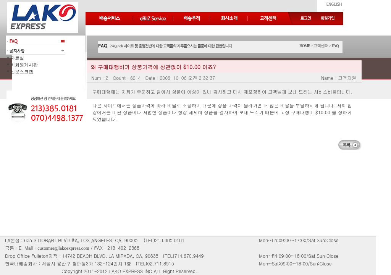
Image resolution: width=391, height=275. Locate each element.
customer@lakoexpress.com (63, 248)
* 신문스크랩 (19, 71)
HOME (304, 46)
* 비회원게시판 (22, 65)
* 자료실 (15, 58)
